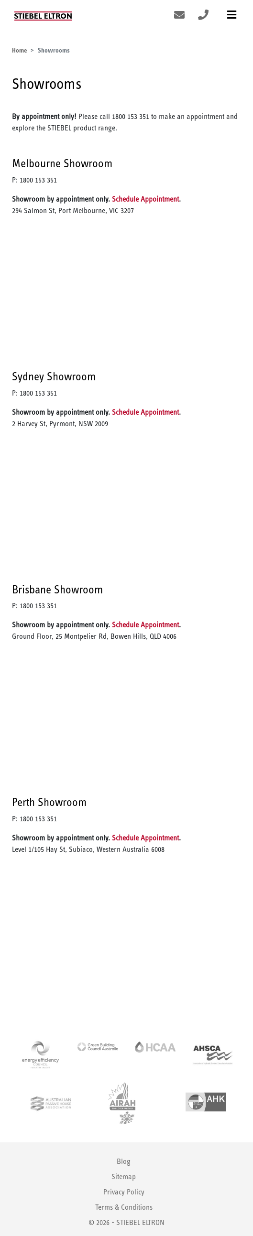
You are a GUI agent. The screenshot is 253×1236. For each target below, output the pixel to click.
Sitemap (123, 1176)
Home (19, 50)
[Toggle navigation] (231, 15)
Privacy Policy (123, 1192)
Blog (124, 1161)
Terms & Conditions (124, 1207)
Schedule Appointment (145, 199)
